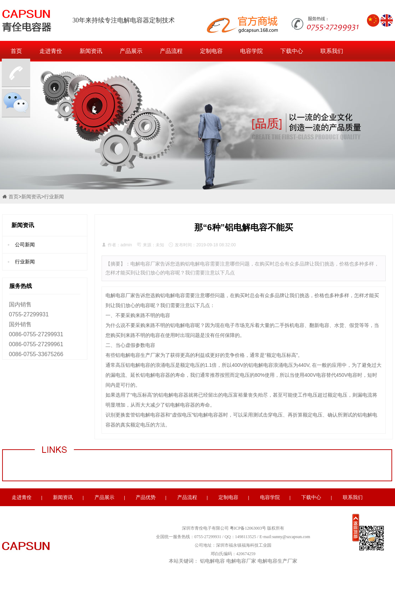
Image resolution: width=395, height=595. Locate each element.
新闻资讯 (91, 51)
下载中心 (291, 51)
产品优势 (146, 497)
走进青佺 (50, 51)
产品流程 (171, 51)
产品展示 (131, 51)
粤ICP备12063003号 (248, 528)
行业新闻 (54, 196)
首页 (16, 51)
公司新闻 (25, 244)
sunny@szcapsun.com (291, 536)
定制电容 (211, 51)
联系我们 (331, 51)
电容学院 (251, 51)
